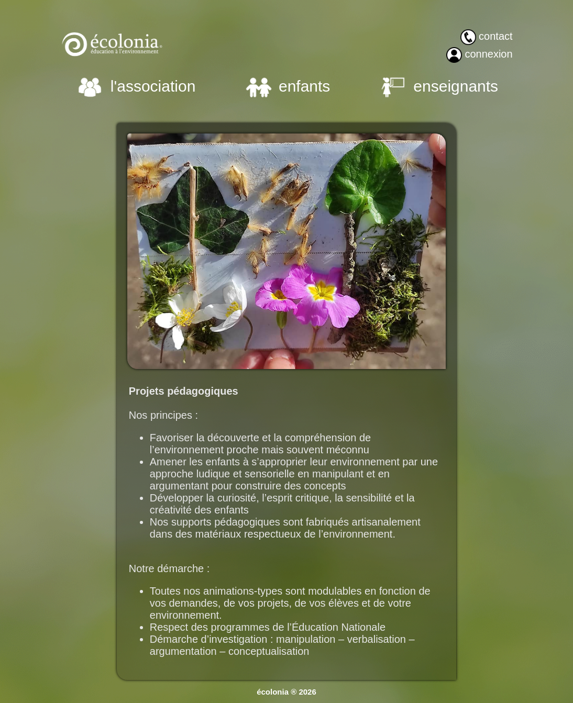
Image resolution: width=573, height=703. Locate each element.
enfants (304, 86)
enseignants (455, 86)
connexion (488, 54)
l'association (153, 86)
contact (495, 36)
